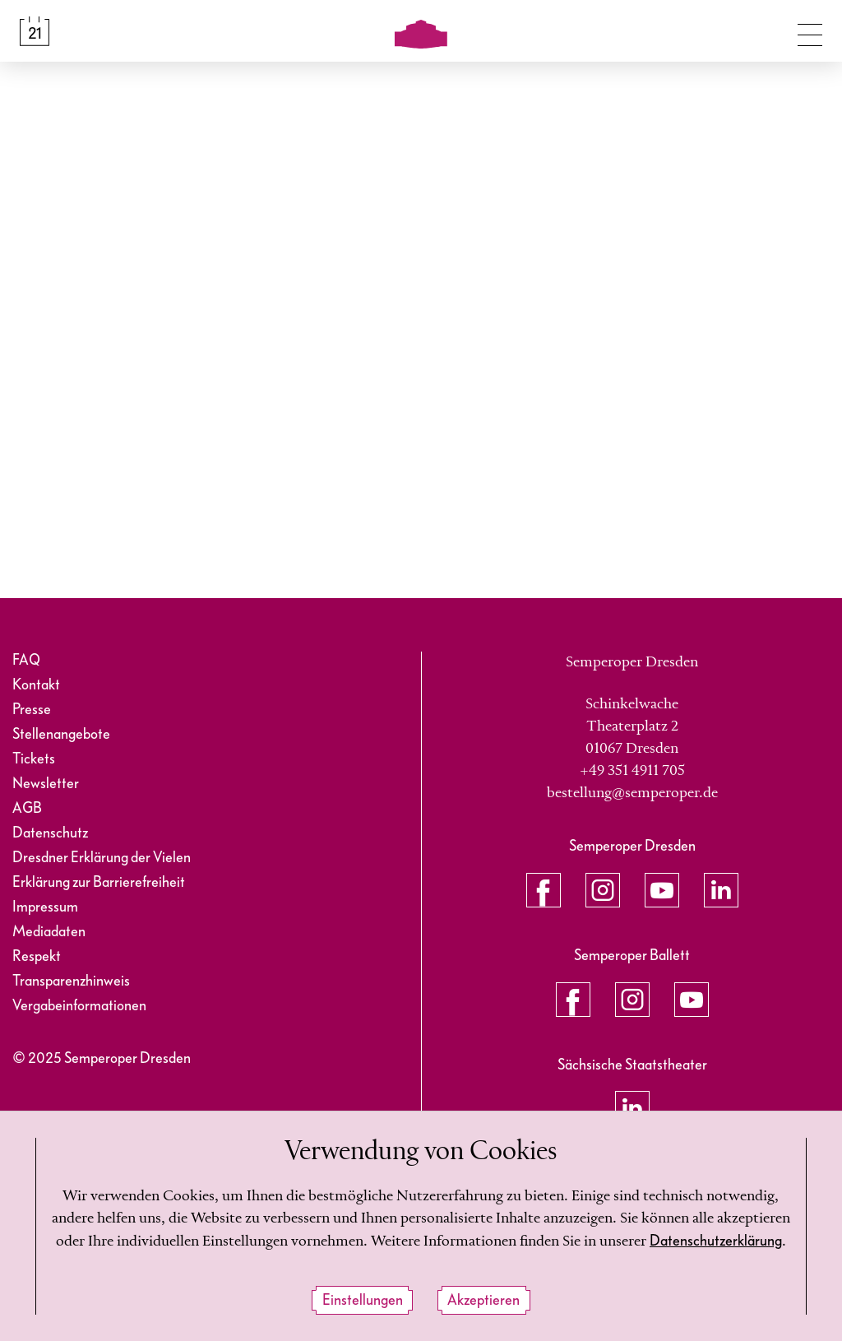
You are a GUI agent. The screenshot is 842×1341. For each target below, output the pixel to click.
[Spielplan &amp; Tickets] (34, 31)
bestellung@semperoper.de (632, 793)
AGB (27, 808)
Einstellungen (362, 1300)
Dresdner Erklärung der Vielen (101, 857)
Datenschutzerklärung (716, 1241)
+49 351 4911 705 (632, 770)
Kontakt (36, 685)
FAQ (26, 660)
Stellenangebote (61, 734)
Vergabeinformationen (79, 1006)
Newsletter (45, 783)
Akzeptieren (483, 1300)
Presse (31, 709)
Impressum (45, 907)
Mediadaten (49, 932)
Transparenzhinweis (71, 981)
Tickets (33, 759)
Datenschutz (50, 833)
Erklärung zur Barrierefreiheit (98, 882)
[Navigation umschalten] (810, 31)
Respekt (36, 956)
